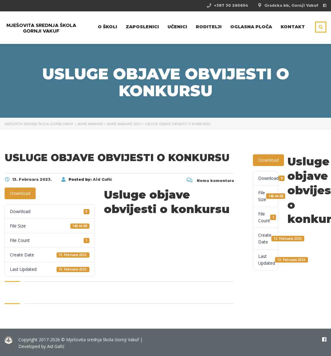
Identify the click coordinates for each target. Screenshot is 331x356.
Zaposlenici (142, 27)
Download (20, 193)
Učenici (177, 27)
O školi (107, 27)
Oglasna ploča (251, 27)
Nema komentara (210, 180)
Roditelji (209, 27)
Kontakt (293, 27)
